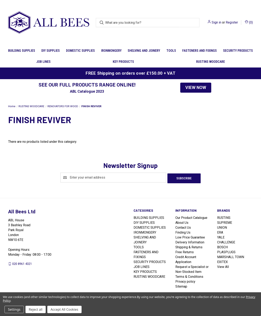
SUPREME (224, 222)
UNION (222, 227)
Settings (14, 309)
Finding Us (182, 232)
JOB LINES (43, 62)
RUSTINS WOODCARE (210, 62)
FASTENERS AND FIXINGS (199, 51)
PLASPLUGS (226, 251)
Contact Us (183, 227)
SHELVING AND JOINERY (144, 51)
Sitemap (181, 286)
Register (232, 22)
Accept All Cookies (64, 309)
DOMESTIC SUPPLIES (80, 51)
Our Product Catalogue (191, 217)
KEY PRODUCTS (123, 62)
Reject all (35, 309)
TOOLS (171, 51)
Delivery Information (189, 241)
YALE (221, 236)
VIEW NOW (195, 87)
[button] (195, 88)
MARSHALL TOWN (230, 256)
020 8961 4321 (22, 263)
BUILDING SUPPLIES (21, 51)
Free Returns (184, 251)
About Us (181, 222)
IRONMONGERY (111, 51)
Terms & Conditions (189, 276)
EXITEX (222, 261)
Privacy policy (185, 281)
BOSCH (222, 246)
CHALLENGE (226, 241)
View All (223, 266)
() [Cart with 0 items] (249, 22)
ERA (220, 232)
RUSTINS (223, 217)
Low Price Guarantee (190, 236)
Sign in (216, 22)
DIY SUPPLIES (50, 51)
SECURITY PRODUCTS (238, 51)
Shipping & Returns (188, 246)
